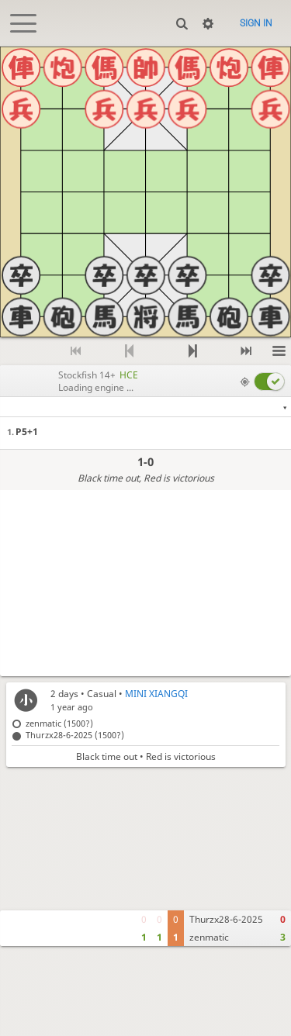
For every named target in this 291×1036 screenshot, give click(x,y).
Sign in (256, 23)
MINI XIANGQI (156, 693)
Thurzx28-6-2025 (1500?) (75, 735)
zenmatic (209, 937)
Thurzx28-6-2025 (226, 919)
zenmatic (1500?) (59, 723)
